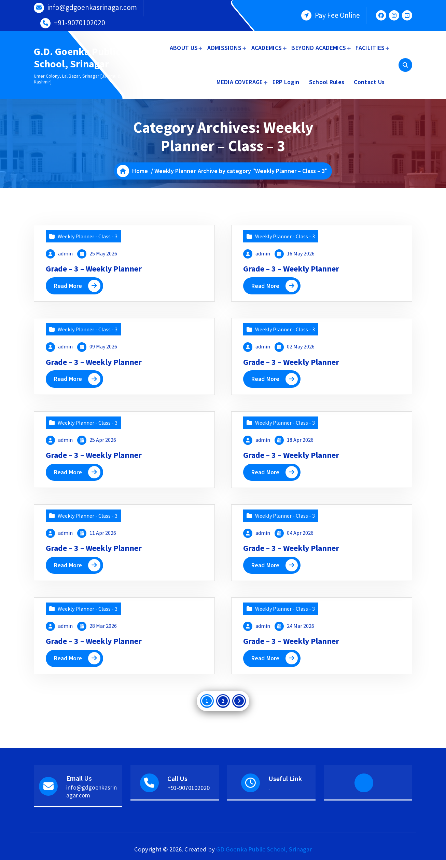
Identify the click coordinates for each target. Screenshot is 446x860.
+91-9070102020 (79, 22)
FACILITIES (370, 48)
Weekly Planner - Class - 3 (87, 236)
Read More (68, 286)
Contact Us (369, 82)
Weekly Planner (175, 171)
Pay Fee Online (337, 15)
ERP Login (286, 82)
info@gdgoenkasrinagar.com (92, 7)
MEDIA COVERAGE (240, 82)
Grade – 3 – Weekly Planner (94, 268)
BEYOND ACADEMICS (318, 48)
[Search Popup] (405, 65)
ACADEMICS (266, 48)
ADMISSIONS (224, 48)
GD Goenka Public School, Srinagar (264, 849)
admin (65, 253)
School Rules (327, 82)
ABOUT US (184, 48)
